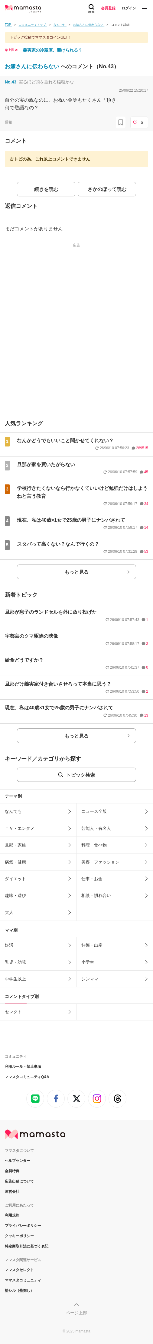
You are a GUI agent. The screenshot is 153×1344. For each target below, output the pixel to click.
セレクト (13, 1011)
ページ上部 (76, 1312)
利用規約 (12, 1215)
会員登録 (108, 8)
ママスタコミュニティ (23, 1280)
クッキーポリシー (19, 1236)
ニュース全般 (94, 811)
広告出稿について (19, 1181)
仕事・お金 (92, 878)
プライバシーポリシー (23, 1225)
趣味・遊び (15, 895)
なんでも (13, 811)
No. (10, 82)
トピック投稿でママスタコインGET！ (41, 37)
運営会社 (12, 1191)
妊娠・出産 (92, 945)
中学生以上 (15, 978)
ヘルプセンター (17, 1160)
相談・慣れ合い (96, 895)
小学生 (87, 962)
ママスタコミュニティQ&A (27, 1077)
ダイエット (15, 878)
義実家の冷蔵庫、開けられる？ (52, 50)
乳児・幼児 (15, 962)
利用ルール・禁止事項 (23, 1066)
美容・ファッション (100, 862)
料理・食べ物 (94, 845)
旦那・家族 (15, 845)
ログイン (129, 8)
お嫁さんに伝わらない (33, 66)
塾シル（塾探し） (19, 1290)
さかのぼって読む (107, 189)
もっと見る (76, 572)
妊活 (9, 945)
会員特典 (12, 1171)
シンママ (89, 978)
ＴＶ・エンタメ (19, 828)
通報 (8, 122)
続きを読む (46, 189)
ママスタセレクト (19, 1270)
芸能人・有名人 (96, 828)
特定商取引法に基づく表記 (26, 1246)
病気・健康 (15, 862)
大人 (9, 912)
